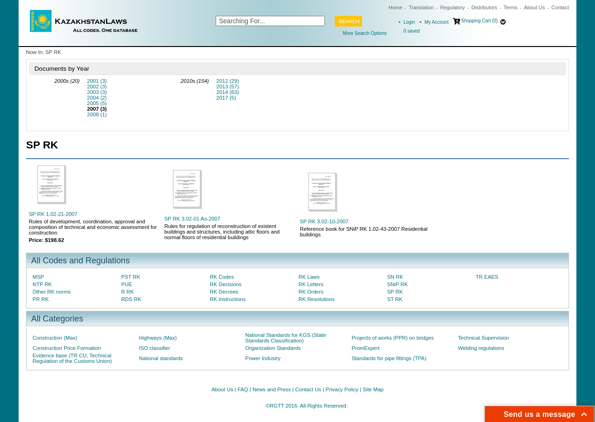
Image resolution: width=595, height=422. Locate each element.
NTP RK (42, 284)
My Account (436, 22)
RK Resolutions (316, 299)
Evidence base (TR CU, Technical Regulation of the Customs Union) (72, 358)
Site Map (373, 389)
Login (409, 22)
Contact (560, 7)
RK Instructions (227, 299)
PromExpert (365, 348)
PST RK (130, 277)
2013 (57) (227, 86)
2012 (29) (227, 81)
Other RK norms (52, 292)
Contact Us (308, 389)
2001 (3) (96, 81)
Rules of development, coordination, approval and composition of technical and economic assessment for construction (93, 227)
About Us (534, 7)
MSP (38, 277)
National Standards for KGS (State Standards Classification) (285, 337)
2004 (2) (96, 97)
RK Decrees (224, 292)
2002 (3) (96, 86)
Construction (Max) (55, 338)
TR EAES (487, 277)
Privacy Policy (341, 389)
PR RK (41, 299)
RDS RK (131, 299)
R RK (127, 292)
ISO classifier (154, 348)
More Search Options (365, 33)
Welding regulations (481, 348)
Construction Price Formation (67, 348)
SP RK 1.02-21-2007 (53, 214)
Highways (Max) (158, 338)
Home (395, 7)
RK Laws (308, 277)
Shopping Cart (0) (479, 20)
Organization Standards (273, 348)
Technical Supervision (483, 338)
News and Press (271, 389)
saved (411, 30)
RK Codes (222, 277)
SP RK (395, 292)
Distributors (484, 7)
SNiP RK (397, 284)
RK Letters (311, 284)
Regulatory (452, 7)
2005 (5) (96, 103)
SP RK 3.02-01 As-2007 (192, 218)
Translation (421, 7)
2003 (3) (96, 92)
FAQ (243, 389)
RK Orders (311, 292)
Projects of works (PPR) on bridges (392, 338)
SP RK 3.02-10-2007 (324, 221)
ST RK (395, 299)
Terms (510, 7)
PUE (126, 284)
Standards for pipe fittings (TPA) (388, 358)
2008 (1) (96, 114)
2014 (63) (227, 92)
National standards (161, 358)
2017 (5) (226, 97)
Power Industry (263, 358)
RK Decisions (225, 284)
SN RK (395, 277)
